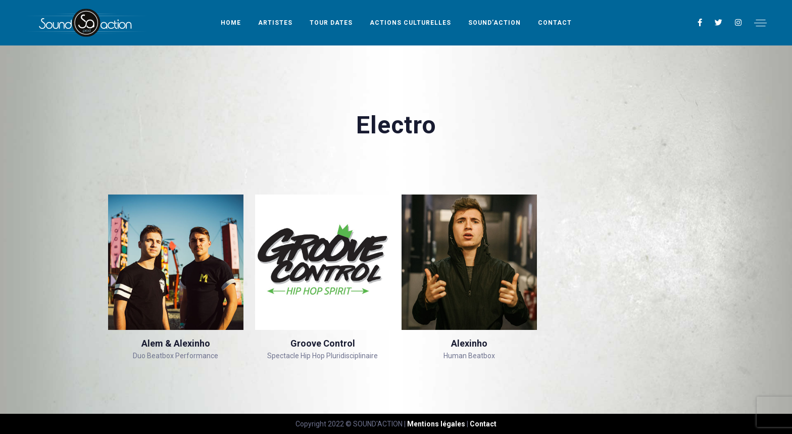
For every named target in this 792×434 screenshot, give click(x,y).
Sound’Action (494, 22)
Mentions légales (436, 424)
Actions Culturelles (410, 22)
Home (231, 22)
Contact (555, 22)
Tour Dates (331, 22)
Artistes (275, 22)
